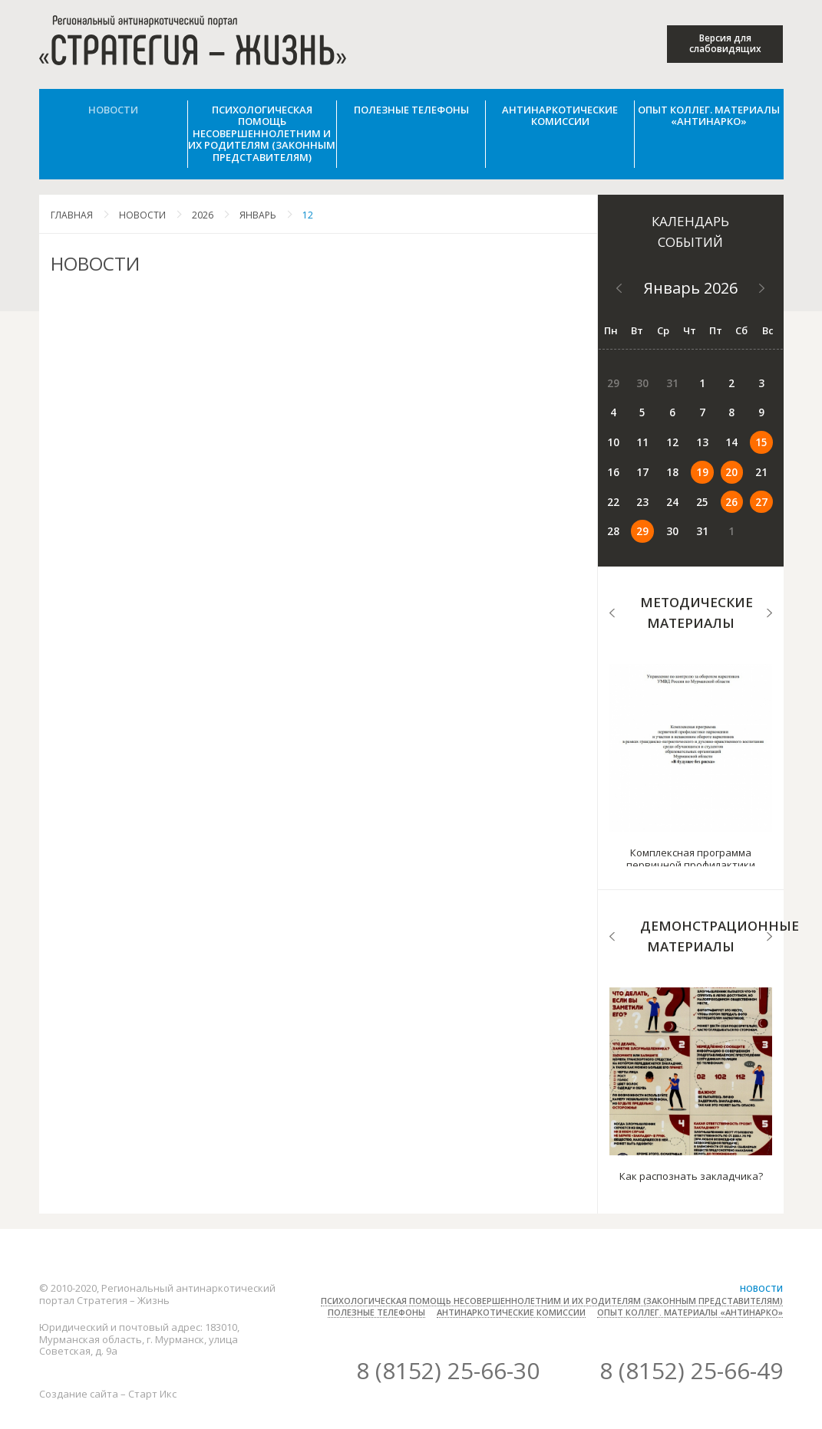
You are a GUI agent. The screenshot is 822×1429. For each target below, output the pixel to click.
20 (637, 459)
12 (307, 215)
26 (611, 485)
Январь (257, 215)
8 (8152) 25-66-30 (448, 1323)
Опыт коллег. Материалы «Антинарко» (709, 116)
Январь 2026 (691, 288)
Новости (113, 110)
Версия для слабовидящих (725, 43)
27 (637, 485)
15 (689, 433)
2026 (202, 215)
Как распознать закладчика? (691, 1128)
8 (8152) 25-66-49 (691, 1323)
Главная (72, 215)
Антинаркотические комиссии (560, 116)
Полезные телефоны (411, 110)
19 (611, 459)
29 (689, 485)
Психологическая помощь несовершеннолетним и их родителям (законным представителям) (261, 133)
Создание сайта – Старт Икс (108, 1346)
